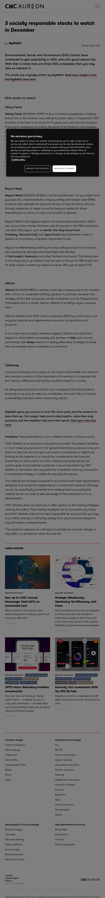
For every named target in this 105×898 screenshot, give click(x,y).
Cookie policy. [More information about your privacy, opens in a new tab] (18, 160)
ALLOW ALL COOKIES (64, 169)
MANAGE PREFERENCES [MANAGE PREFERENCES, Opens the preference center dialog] (37, 169)
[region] (52, 152)
